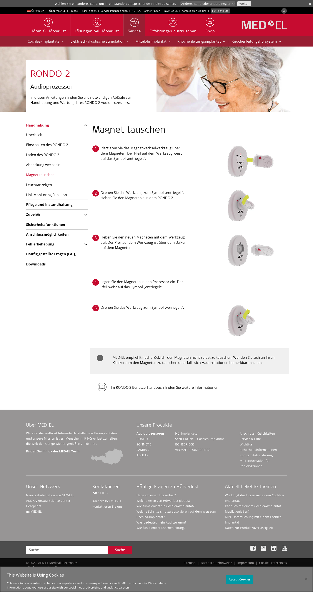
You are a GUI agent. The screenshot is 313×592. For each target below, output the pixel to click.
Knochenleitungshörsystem (256, 41)
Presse (74, 11)
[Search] (284, 11)
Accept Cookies (239, 581)
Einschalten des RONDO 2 (47, 144)
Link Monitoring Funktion (46, 194)
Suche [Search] (120, 549)
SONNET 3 (144, 444)
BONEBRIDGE (185, 444)
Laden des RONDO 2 (42, 154)
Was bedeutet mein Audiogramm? (161, 522)
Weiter (244, 4)
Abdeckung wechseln (43, 164)
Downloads (36, 264)
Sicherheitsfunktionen (45, 224)
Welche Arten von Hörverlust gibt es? (163, 501)
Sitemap (190, 563)
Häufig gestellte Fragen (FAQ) (51, 254)
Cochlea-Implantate (46, 41)
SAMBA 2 (143, 450)
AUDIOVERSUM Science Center (48, 501)
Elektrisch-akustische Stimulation (99, 41)
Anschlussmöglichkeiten (47, 234)
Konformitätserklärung (256, 455)
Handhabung (37, 125)
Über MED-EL (57, 11)
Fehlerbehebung (40, 244)
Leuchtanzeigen (39, 184)
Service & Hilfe (250, 439)
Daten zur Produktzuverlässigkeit (249, 528)
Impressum (245, 563)
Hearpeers (33, 506)
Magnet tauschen (40, 174)
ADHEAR (142, 455)
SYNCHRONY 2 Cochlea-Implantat (199, 439)
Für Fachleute (220, 11)
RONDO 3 (143, 439)
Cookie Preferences (273, 563)
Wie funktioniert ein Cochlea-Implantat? (165, 506)
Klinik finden (89, 11)
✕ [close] (310, 4)
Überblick (34, 134)
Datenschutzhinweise (216, 563)
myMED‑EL (171, 11)
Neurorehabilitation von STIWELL (50, 495)
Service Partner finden (114, 11)
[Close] (306, 580)
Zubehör (33, 214)
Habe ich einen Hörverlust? (156, 495)
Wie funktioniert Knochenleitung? (161, 528)
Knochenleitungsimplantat (201, 41)
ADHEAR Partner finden (146, 11)
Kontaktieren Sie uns (194, 11)
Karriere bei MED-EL (107, 501)
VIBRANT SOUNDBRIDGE (192, 450)
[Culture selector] (207, 3)
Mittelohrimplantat (153, 41)
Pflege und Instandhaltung (49, 204)
